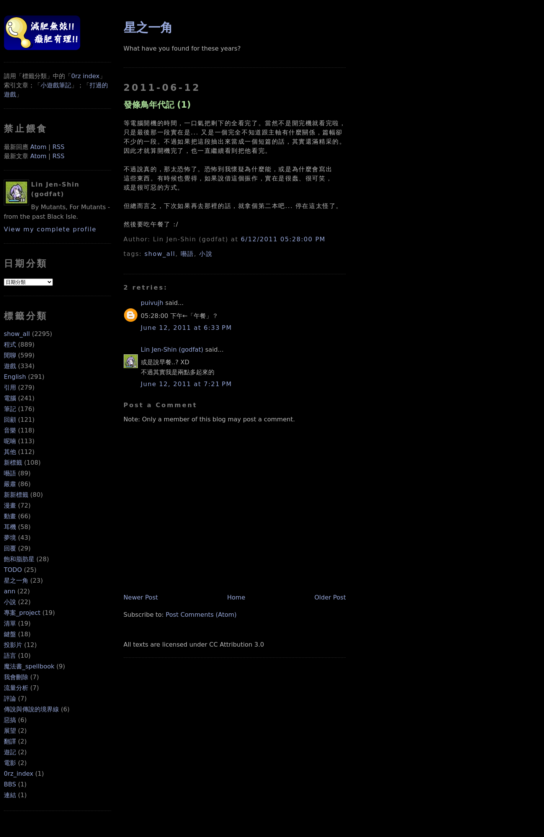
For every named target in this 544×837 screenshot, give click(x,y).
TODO (13, 569)
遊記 (10, 752)
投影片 (13, 645)
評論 (10, 698)
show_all (17, 333)
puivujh (152, 302)
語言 (10, 655)
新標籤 (13, 462)
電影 (10, 763)
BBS (10, 784)
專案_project (22, 612)
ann (9, 591)
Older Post (330, 597)
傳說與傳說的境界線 (31, 709)
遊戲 (10, 366)
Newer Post (141, 597)
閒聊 (10, 355)
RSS (58, 147)
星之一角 (16, 580)
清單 (10, 623)
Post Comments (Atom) (201, 614)
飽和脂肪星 (19, 559)
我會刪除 (16, 677)
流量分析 (16, 687)
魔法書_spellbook (29, 666)
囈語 (10, 473)
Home (236, 597)
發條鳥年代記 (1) (157, 105)
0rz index (85, 76)
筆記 (10, 409)
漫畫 (10, 505)
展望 (10, 730)
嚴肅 (10, 484)
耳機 (10, 527)
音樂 (10, 430)
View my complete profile (50, 229)
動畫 (10, 516)
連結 (10, 795)
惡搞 (10, 720)
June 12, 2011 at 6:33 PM (186, 327)
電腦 (10, 398)
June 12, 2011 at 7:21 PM (186, 384)
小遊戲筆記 (56, 85)
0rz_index (18, 773)
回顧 (10, 419)
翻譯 (10, 741)
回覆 (10, 548)
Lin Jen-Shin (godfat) (172, 349)
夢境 (10, 537)
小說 (10, 602)
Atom (38, 147)
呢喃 (10, 441)
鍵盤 (10, 634)
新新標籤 (16, 494)
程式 (10, 344)
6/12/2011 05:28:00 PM (283, 239)
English (15, 376)
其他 (10, 451)
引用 (10, 387)
